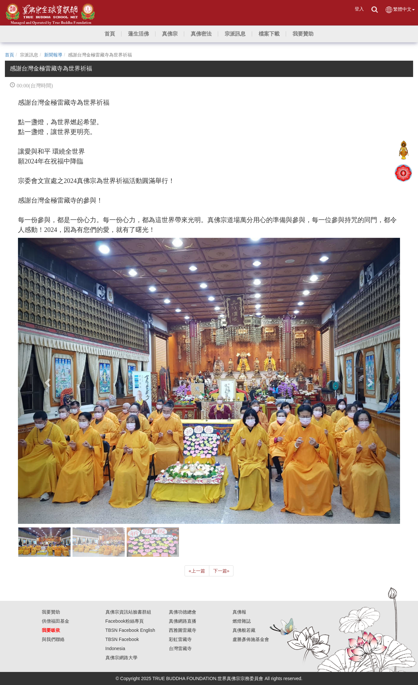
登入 (359, 8)
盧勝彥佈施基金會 (251, 639)
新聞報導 (53, 54)
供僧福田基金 (55, 621)
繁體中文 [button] (400, 10)
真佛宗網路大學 (121, 657)
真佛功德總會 (182, 612)
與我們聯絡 (53, 639)
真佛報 (239, 612)
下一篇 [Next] (221, 570)
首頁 (9, 54)
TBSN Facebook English (130, 630)
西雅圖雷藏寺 (182, 630)
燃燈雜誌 (242, 621)
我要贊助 (51, 612)
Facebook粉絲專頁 (124, 621)
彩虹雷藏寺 (180, 639)
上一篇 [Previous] (197, 570)
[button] (138, 34)
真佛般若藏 (244, 630)
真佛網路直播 (182, 621)
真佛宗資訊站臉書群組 (128, 612)
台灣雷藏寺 (180, 648)
